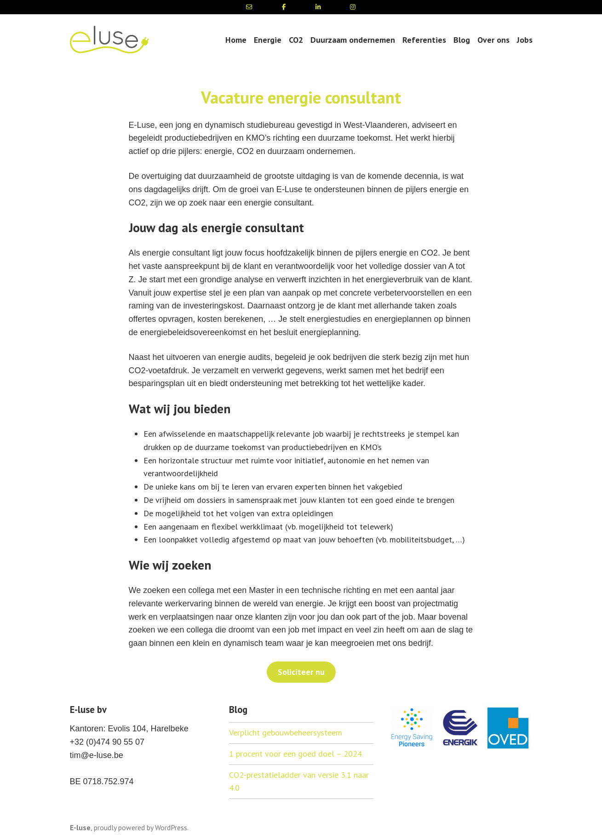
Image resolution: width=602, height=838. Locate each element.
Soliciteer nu (301, 672)
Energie (267, 40)
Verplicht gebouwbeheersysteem (285, 732)
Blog (461, 40)
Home (236, 40)
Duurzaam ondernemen (352, 40)
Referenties (424, 40)
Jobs (525, 40)
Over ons (493, 40)
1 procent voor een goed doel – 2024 (295, 753)
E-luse (80, 827)
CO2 (296, 40)
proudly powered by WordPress (140, 827)
